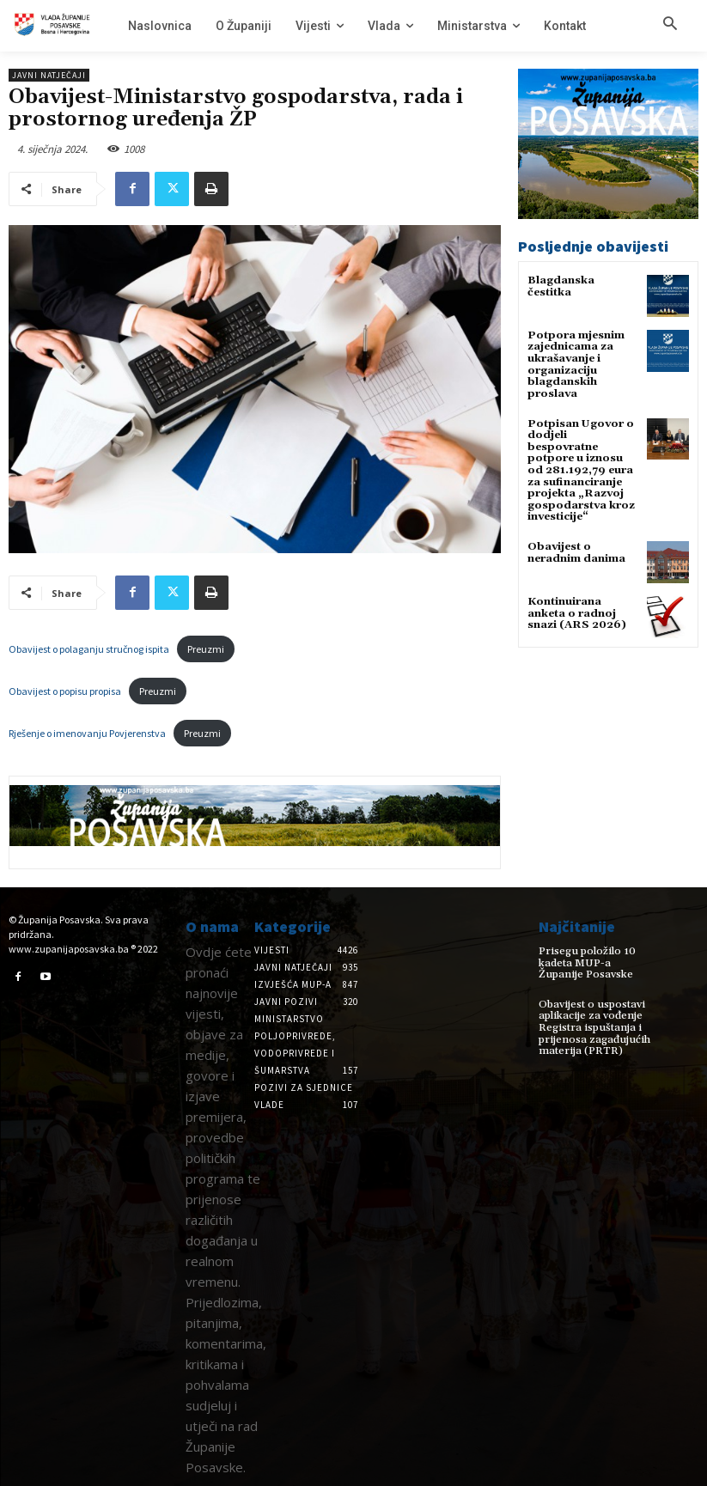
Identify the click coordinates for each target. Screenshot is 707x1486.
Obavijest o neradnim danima (575, 536)
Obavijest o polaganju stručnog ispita (89, 649)
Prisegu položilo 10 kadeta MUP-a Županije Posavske (595, 962)
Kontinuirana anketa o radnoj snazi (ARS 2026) (576, 595)
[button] (670, 25)
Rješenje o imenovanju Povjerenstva (87, 733)
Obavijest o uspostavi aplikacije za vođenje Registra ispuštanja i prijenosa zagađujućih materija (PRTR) (591, 1026)
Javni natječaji (49, 75)
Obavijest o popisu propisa (65, 691)
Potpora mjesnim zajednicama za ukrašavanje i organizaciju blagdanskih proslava (575, 364)
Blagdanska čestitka (560, 286)
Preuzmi (205, 649)
